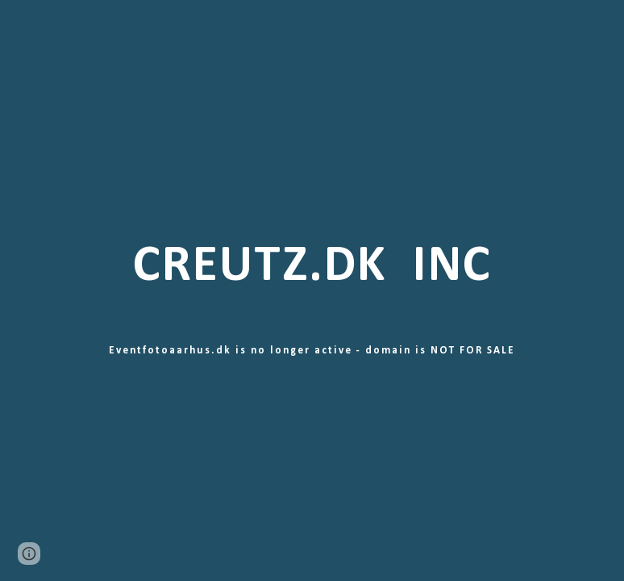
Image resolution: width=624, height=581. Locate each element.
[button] (29, 553)
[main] (311, 290)
